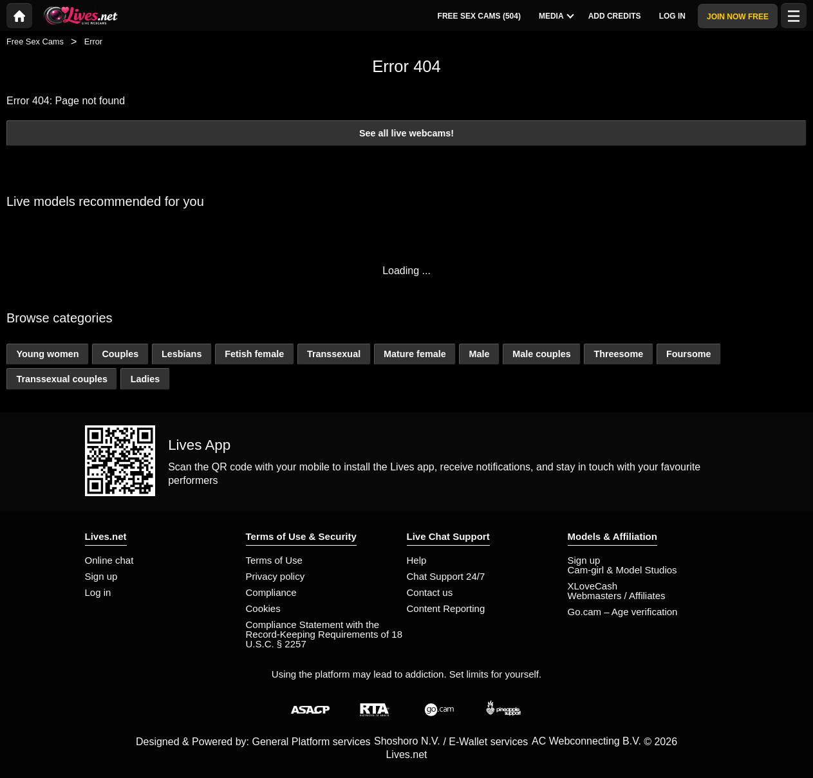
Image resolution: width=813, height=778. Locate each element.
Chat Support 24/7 (446, 576)
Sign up (101, 576)
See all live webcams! (406, 133)
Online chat (109, 560)
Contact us (430, 592)
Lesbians (181, 354)
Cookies (263, 608)
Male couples (541, 354)
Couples (120, 354)
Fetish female (254, 354)
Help (417, 560)
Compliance (271, 592)
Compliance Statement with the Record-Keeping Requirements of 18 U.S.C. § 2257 (324, 634)
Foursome (688, 354)
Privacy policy (275, 576)
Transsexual (333, 354)
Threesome (618, 354)
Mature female (415, 354)
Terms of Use (274, 560)
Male (479, 354)
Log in (98, 592)
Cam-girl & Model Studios (622, 569)
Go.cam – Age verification (623, 611)
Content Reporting (446, 608)
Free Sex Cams (35, 41)
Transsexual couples (61, 379)
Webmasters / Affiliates (617, 595)
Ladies (145, 379)
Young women (47, 354)
